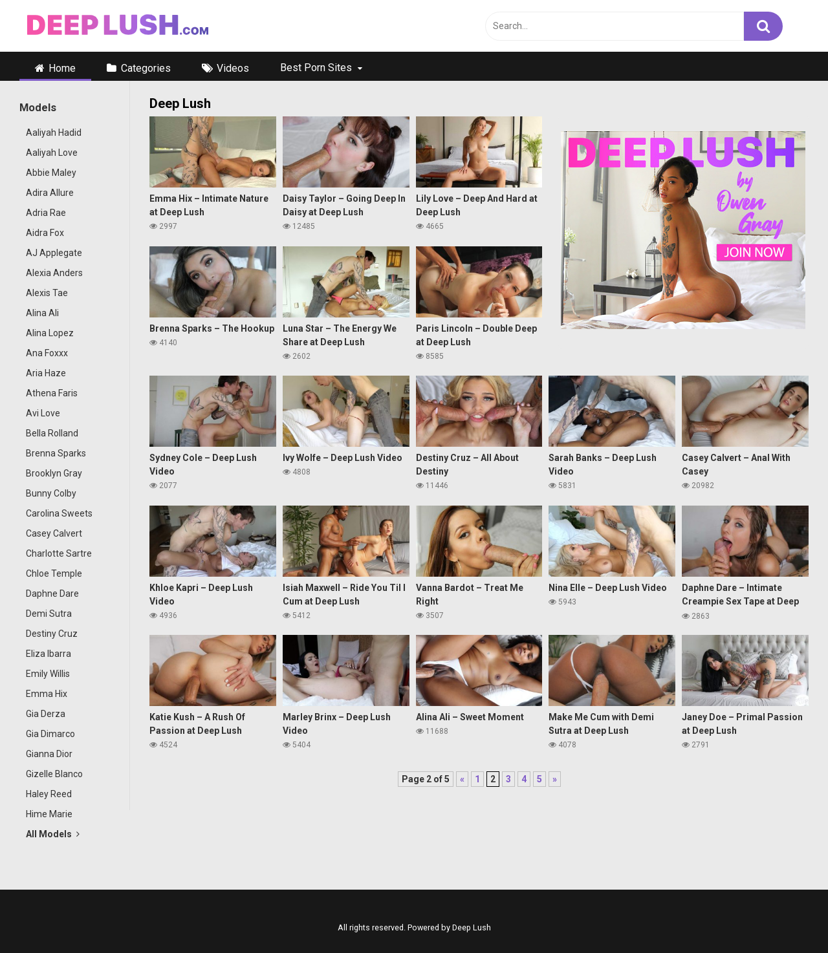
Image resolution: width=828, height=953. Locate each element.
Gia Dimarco (50, 734)
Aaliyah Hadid (54, 132)
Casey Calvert (54, 533)
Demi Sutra (49, 613)
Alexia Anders (54, 273)
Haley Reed (49, 794)
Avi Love (43, 413)
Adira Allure (50, 192)
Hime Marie (49, 814)
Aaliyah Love (52, 152)
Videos (233, 68)
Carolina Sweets (59, 513)
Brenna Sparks (56, 453)
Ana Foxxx (47, 353)
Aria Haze (46, 373)
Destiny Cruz (52, 633)
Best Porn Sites (316, 67)
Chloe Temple (54, 573)
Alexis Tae (47, 293)
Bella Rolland (52, 433)
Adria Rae (46, 213)
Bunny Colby (51, 493)
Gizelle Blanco (54, 774)
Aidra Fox (45, 233)
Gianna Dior (49, 754)
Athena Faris (52, 393)
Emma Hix (46, 694)
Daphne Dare (52, 593)
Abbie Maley (51, 172)
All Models (53, 834)
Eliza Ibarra (48, 653)
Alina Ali (42, 313)
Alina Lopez (50, 333)
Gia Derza (45, 714)
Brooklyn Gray (54, 473)
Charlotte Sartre (59, 553)
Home (62, 68)
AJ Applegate (54, 253)
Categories (146, 68)
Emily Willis (48, 674)
